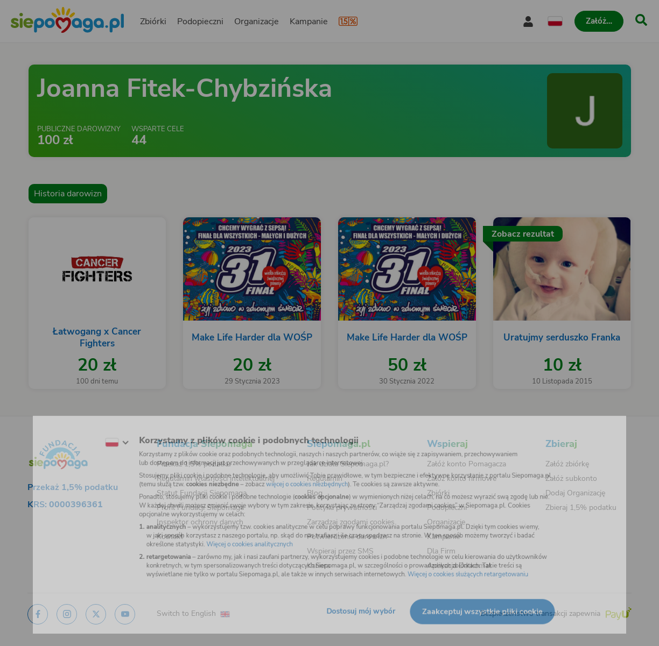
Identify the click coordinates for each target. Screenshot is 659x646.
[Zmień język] (93, 433)
